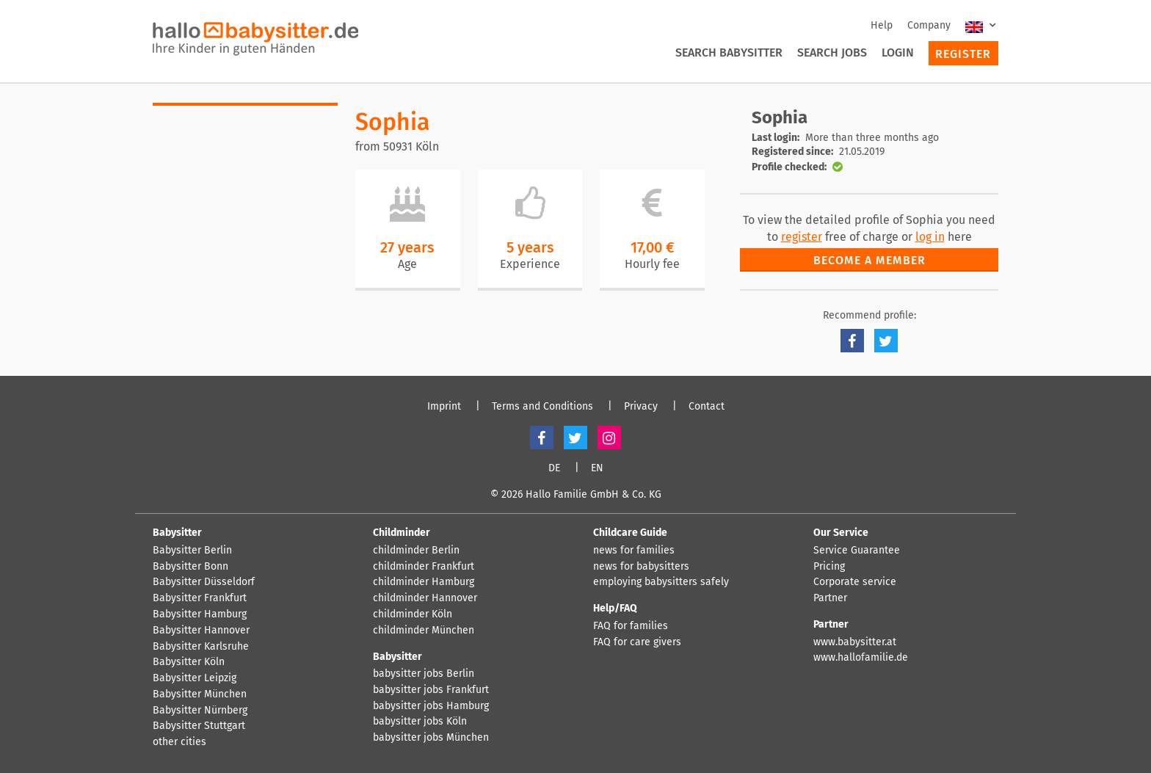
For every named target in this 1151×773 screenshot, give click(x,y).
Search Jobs (832, 52)
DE (554, 468)
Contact (707, 407)
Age (407, 264)
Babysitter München (200, 694)
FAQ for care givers (637, 642)
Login (898, 52)
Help (882, 25)
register (801, 237)
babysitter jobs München (431, 738)
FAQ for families (630, 626)
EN (597, 468)
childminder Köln (412, 614)
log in (930, 237)
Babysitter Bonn (190, 567)
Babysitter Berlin (192, 550)
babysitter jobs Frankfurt (431, 690)
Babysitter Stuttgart (199, 726)
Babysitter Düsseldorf (204, 582)
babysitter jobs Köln (420, 721)
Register (963, 54)
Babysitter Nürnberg (200, 710)
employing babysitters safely (661, 582)
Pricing (829, 567)
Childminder (401, 532)
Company (929, 25)
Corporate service (854, 582)
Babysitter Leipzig (194, 678)
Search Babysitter (729, 52)
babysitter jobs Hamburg (431, 706)
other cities (179, 742)
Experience (530, 264)
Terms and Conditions (542, 407)
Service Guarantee (856, 550)
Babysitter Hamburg (200, 614)
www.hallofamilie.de (860, 658)
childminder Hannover (425, 598)
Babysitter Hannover (201, 630)
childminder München (423, 630)
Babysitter (177, 532)
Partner (830, 598)
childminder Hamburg (423, 582)
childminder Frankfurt (423, 567)
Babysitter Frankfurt (200, 598)
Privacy (641, 407)
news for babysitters (641, 567)
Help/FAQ (615, 608)
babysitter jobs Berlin (423, 674)
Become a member (869, 260)
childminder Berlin (416, 550)
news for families (634, 550)
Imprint (444, 407)
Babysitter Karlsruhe (201, 647)
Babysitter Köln (189, 662)
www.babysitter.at (854, 642)
